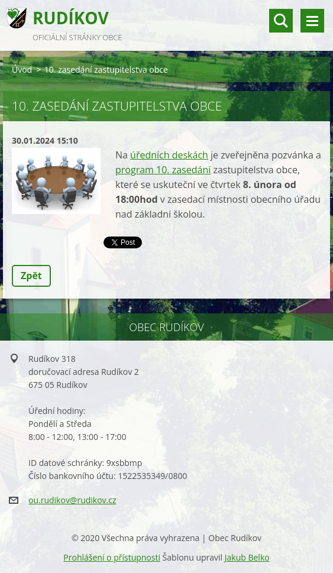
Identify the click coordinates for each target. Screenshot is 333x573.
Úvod (22, 69)
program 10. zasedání (163, 169)
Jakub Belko (247, 557)
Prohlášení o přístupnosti (111, 557)
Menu (312, 21)
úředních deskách (169, 154)
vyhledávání (281, 21)
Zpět (31, 275)
